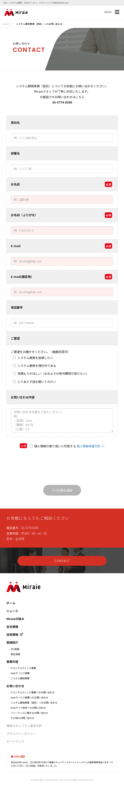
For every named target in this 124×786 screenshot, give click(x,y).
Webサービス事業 (20, 673)
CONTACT (62, 561)
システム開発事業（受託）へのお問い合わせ (34, 702)
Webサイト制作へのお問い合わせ (28, 707)
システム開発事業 (20, 678)
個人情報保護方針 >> (90, 446)
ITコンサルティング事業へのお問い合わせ (33, 692)
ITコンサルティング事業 (23, 668)
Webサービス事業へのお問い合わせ (29, 697)
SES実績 (15, 649)
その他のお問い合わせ (22, 718)
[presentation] (62, 468)
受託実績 (15, 654)
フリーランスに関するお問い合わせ (29, 713)
